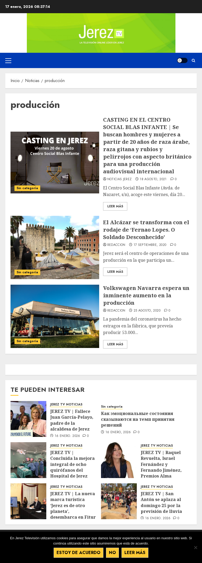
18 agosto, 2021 (153, 179)
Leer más (134, 553)
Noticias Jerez (119, 179)
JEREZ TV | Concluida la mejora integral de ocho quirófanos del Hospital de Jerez (72, 464)
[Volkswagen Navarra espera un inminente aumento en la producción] (55, 316)
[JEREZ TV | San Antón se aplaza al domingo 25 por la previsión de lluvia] (119, 501)
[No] (195, 547)
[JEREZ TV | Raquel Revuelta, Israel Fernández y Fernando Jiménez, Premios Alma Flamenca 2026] (119, 460)
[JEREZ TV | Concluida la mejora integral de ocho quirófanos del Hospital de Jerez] (28, 460)
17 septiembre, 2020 (150, 245)
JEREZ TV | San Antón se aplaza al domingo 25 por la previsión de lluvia (161, 502)
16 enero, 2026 (67, 436)
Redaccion (116, 245)
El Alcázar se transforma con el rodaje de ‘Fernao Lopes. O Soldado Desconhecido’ (146, 230)
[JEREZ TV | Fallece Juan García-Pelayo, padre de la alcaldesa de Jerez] (28, 419)
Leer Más (115, 206)
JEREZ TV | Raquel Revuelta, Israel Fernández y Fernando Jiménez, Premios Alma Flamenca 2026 (161, 467)
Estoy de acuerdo (78, 553)
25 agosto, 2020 (147, 311)
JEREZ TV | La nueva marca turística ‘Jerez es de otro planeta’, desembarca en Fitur (73, 505)
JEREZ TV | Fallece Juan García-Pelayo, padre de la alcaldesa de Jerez (71, 420)
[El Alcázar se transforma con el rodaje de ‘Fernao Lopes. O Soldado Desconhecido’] (55, 247)
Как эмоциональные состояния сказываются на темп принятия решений (137, 419)
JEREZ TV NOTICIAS (66, 404)
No (112, 553)
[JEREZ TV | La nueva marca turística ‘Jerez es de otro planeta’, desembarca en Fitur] (28, 501)
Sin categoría (27, 188)
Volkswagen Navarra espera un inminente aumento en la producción (146, 295)
